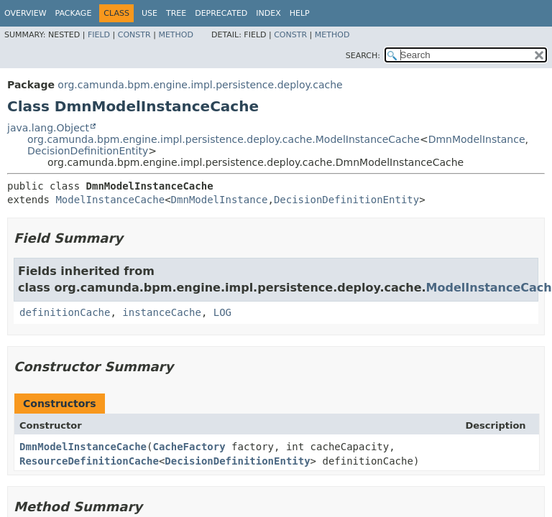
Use (149, 13)
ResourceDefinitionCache (89, 461)
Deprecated (221, 13)
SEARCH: (363, 55)
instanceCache (161, 312)
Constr (134, 34)
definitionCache (64, 312)
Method (175, 34)
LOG (222, 312)
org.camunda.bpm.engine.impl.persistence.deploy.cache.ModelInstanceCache (223, 139)
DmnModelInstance (476, 139)
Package (73, 13)
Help (300, 13)
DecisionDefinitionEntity (87, 151)
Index (268, 13)
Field (99, 34)
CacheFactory (188, 446)
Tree (176, 13)
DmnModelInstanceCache (83, 446)
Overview (25, 13)
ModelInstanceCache (110, 199)
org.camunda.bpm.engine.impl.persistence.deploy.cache (200, 84)
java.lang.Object (48, 128)
